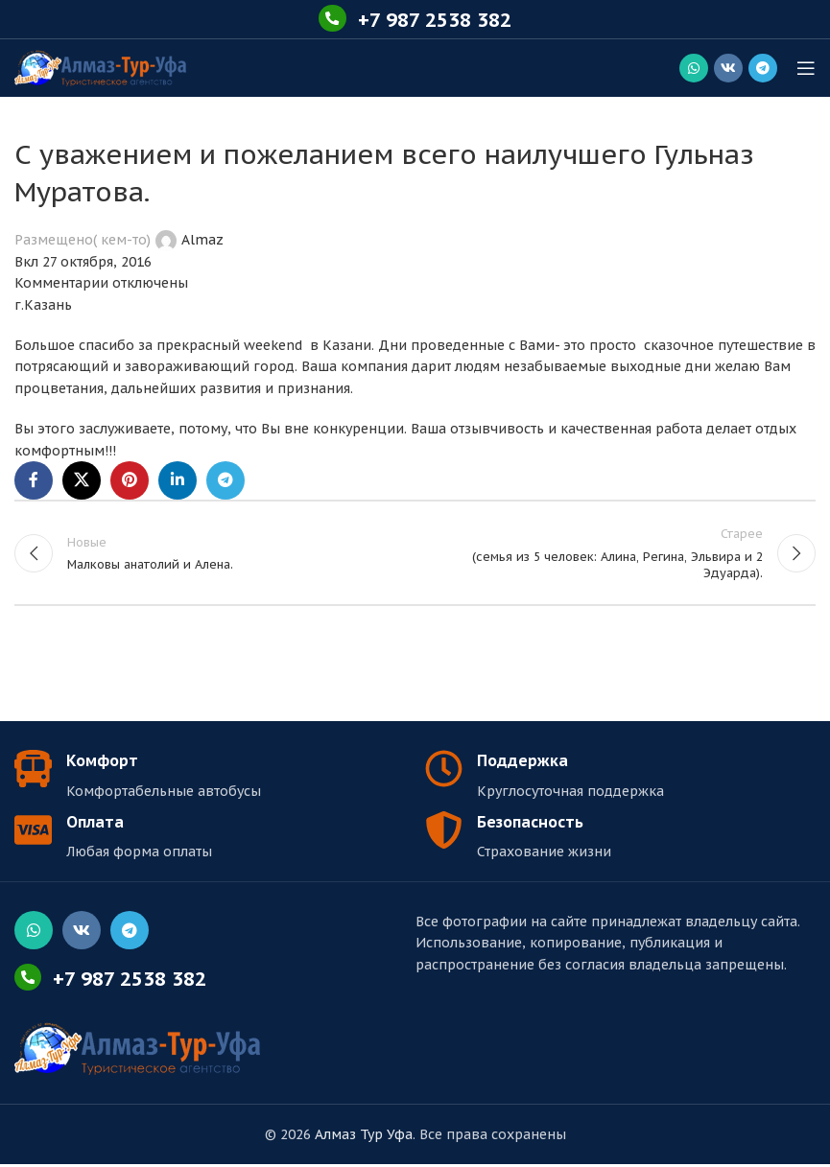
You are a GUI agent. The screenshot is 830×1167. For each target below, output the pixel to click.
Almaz (202, 239)
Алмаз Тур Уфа (364, 1137)
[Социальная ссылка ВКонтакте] (728, 68)
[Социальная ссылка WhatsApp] (693, 68)
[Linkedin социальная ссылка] (177, 480)
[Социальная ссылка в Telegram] (762, 68)
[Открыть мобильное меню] (806, 68)
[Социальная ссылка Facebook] (33, 480)
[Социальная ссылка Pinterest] (129, 480)
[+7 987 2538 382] (327, 19)
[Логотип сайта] (100, 67)
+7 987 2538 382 (435, 19)
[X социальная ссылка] (81, 480)
